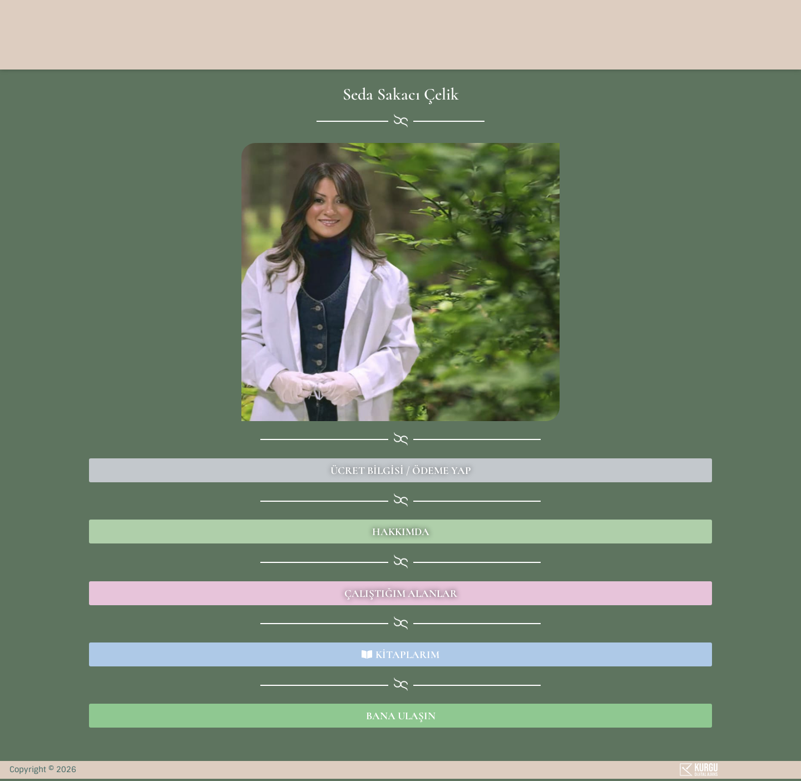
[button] (611, 33)
